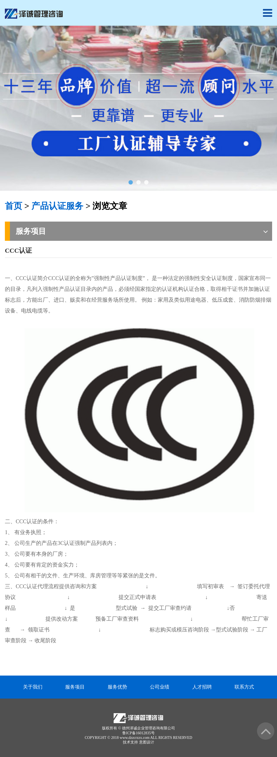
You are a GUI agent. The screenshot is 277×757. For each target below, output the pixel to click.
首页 (13, 206)
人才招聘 (202, 687)
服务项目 (75, 687)
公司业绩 (159, 687)
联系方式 (244, 687)
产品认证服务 (57, 206)
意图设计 (146, 742)
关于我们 (32, 687)
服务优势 (117, 687)
